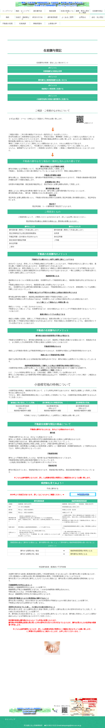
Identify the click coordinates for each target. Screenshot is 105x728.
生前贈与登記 (97, 11)
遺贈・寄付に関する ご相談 (82, 12)
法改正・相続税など (22, 18)
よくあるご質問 (67, 17)
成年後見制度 (52, 17)
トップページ (7, 11)
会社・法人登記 (97, 17)
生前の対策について (67, 12)
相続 (7, 17)
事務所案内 (37, 23)
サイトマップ (10, 719)
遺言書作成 (37, 11)
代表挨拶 (22, 23)
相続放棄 (52, 11)
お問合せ (82, 17)
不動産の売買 (7, 23)
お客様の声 (52, 23)
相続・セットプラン (22, 12)
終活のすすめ (37, 17)
